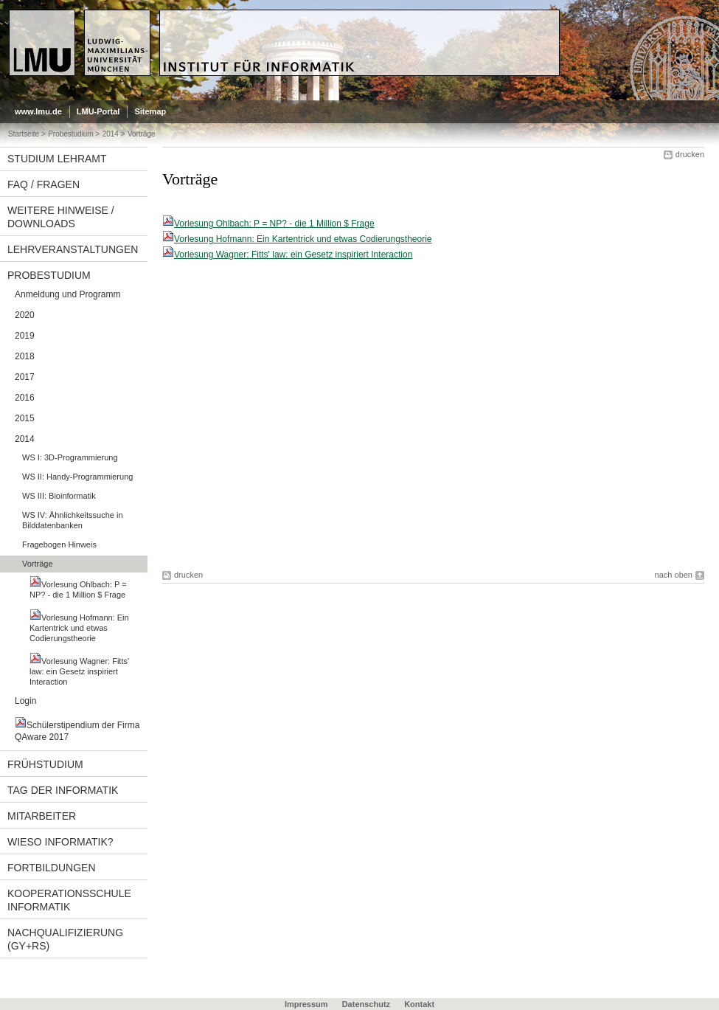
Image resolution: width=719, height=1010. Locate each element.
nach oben (673, 574)
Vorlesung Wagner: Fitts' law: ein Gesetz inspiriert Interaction (293, 254)
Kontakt (419, 1004)
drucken (689, 154)
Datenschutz (366, 1004)
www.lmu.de (38, 111)
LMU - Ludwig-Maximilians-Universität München (71, 22)
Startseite (23, 134)
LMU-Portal (98, 111)
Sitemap (150, 111)
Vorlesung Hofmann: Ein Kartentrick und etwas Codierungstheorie (303, 239)
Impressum (306, 1004)
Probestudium (71, 134)
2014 (111, 134)
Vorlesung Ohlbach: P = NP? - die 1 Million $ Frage (274, 223)
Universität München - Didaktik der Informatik (277, 15)
